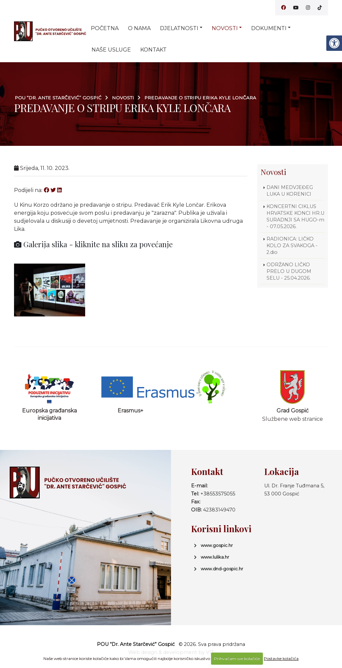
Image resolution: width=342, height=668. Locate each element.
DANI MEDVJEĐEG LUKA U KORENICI (290, 190)
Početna (105, 28)
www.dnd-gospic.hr (222, 568)
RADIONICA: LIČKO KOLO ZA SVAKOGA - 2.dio (292, 245)
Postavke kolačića (281, 658)
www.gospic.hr (217, 545)
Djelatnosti (179, 28)
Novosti (225, 28)
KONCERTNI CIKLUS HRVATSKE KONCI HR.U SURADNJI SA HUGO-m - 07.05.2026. (295, 216)
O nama (139, 28)
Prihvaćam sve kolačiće (237, 658)
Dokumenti (269, 28)
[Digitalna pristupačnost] (334, 43)
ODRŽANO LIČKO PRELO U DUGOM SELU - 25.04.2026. (289, 271)
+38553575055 (217, 494)
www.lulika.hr (215, 557)
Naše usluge (111, 49)
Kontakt (153, 49)
